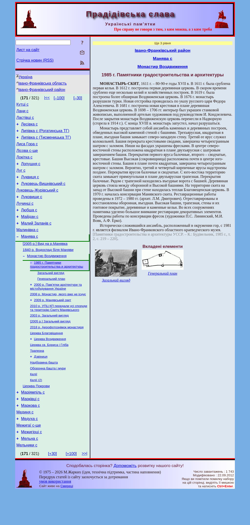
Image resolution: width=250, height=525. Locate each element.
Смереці (67, 520)
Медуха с (29, 450)
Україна (25, 77)
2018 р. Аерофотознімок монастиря (56, 350)
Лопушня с (30, 171)
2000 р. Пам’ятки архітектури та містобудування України (56, 306)
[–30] (77, 98)
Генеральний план (51, 298)
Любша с (29, 222)
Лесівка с (29, 127)
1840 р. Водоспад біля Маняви (48, 267)
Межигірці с (31, 465)
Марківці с (30, 428)
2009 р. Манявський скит (52, 320)
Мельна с (29, 472)
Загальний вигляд (50, 291)
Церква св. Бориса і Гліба (49, 369)
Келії (33, 400)
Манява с (29, 252)
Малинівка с (27, 244)
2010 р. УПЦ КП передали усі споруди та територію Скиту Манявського (58, 329)
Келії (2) (36, 407)
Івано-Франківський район (41, 90)
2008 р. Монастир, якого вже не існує (58, 314)
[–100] (59, 98)
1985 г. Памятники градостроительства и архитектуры (56, 282)
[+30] (52, 488)
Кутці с (22, 105)
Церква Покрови (36, 414)
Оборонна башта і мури (48, 394)
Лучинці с (24, 215)
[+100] (71, 488)
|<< (47, 98)
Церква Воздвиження (50, 362)
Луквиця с (30, 186)
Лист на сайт (28, 50)
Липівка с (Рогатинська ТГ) (45, 134)
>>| (84, 488)
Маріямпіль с (33, 421)
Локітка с (24, 164)
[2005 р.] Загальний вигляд (50, 343)
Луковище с (31, 208)
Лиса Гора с (27, 149)
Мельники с (26, 479)
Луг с (20, 178)
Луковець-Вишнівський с (43, 193)
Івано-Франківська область (42, 83)
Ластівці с (25, 120)
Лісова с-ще (27, 156)
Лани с (22, 112)
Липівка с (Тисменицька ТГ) (46, 142)
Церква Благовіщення (46, 356)
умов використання (55, 516)
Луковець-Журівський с (37, 200)
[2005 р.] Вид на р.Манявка (45, 260)
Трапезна (37, 375)
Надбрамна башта (44, 388)
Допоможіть (125, 499)
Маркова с (30, 435)
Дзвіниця (40, 381)
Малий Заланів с (36, 237)
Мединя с (24, 443)
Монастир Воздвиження (47, 273)
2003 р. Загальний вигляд (49, 337)
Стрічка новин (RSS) (34, 60)
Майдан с (29, 230)
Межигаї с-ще (28, 457)
